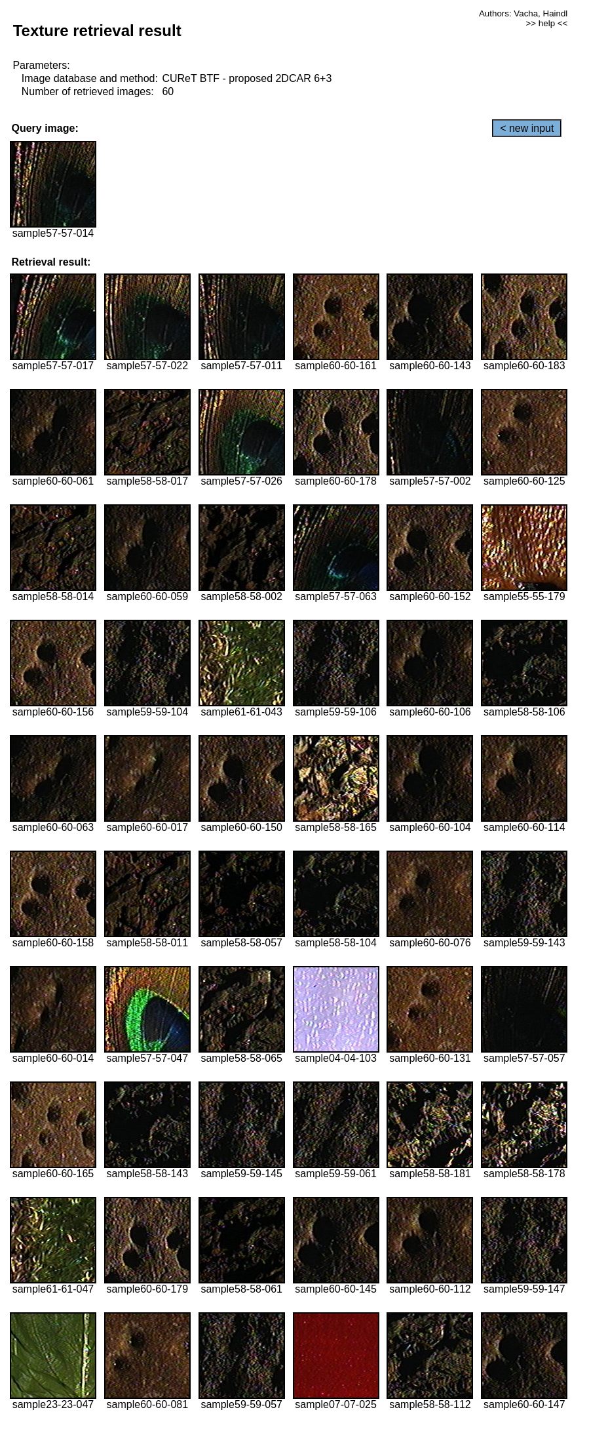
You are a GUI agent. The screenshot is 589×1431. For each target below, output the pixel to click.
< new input (527, 128)
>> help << (547, 23)
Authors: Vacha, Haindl (523, 13)
